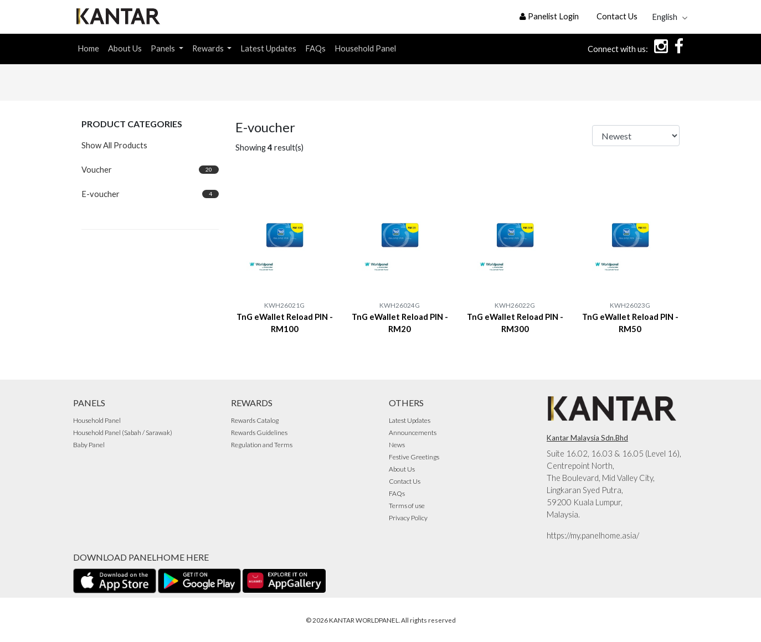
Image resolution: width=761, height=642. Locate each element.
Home (88, 48)
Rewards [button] (208, 48)
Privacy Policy (408, 518)
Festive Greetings (414, 457)
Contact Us (617, 16)
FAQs (315, 48)
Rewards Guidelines (259, 432)
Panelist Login (549, 16)
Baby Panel (89, 445)
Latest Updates (268, 48)
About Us (125, 48)
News (397, 445)
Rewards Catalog (255, 420)
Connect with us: (618, 49)
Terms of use (407, 505)
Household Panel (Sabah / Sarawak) (122, 432)
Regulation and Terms (261, 445)
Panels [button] (164, 48)
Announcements (412, 432)
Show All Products (114, 145)
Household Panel (365, 48)
